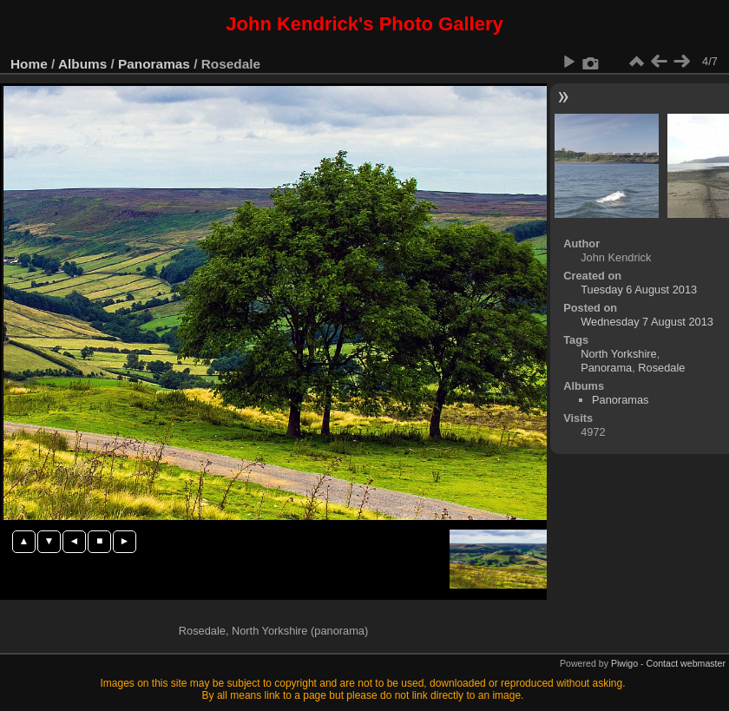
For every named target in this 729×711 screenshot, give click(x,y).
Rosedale (661, 367)
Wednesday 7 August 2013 (647, 321)
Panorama (606, 367)
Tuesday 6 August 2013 (639, 289)
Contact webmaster (686, 663)
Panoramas (154, 63)
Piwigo (624, 663)
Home (29, 63)
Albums (82, 63)
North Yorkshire (619, 353)
